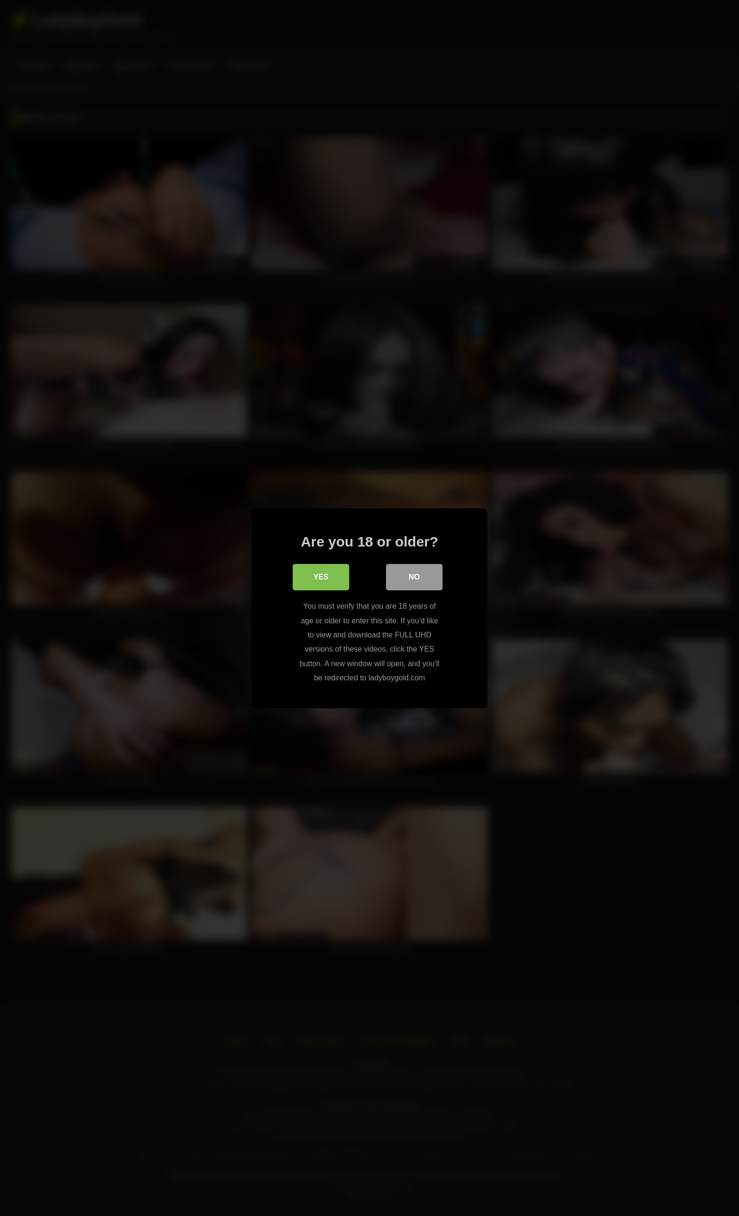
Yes (320, 577)
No (414, 577)
